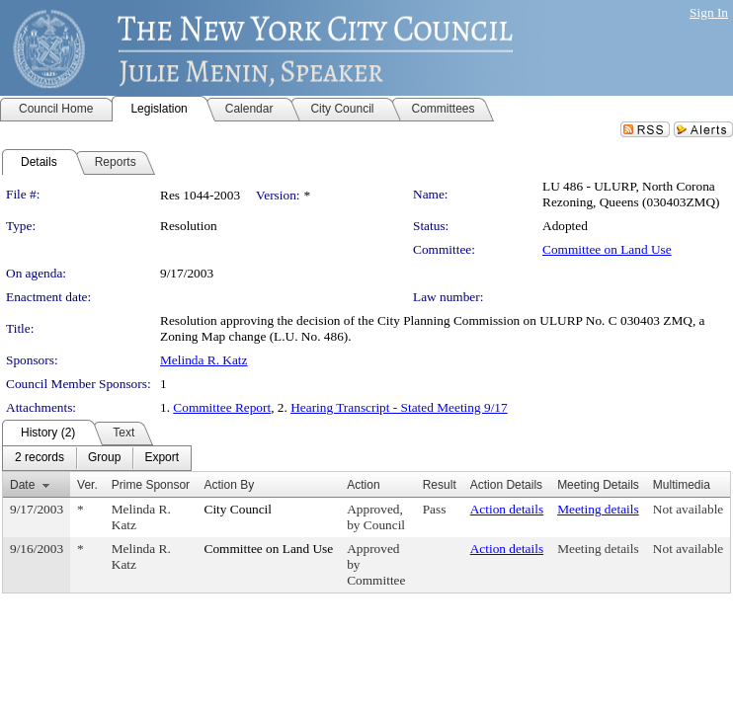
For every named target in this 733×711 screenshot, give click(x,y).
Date (22, 485)
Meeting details (598, 509)
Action (363, 485)
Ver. (87, 485)
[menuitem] (39, 458)
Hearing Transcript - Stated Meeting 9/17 (399, 407)
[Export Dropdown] (161, 458)
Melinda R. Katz (203, 360)
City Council (238, 509)
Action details (506, 509)
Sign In (709, 12)
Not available (688, 509)
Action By (229, 485)
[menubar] (97, 458)
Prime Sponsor (151, 485)
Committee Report (222, 407)
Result (439, 485)
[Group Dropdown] (104, 458)
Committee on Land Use (607, 249)
